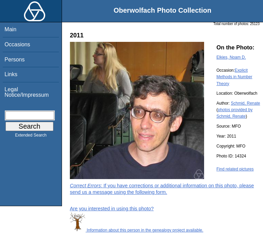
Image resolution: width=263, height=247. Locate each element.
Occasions (17, 44)
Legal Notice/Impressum (26, 92)
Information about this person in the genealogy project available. (136, 230)
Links (10, 74)
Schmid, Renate (245, 103)
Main (10, 29)
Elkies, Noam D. (231, 57)
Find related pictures (235, 169)
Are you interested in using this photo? (112, 208)
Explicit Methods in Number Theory (234, 77)
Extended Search (31, 136)
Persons (14, 59)
